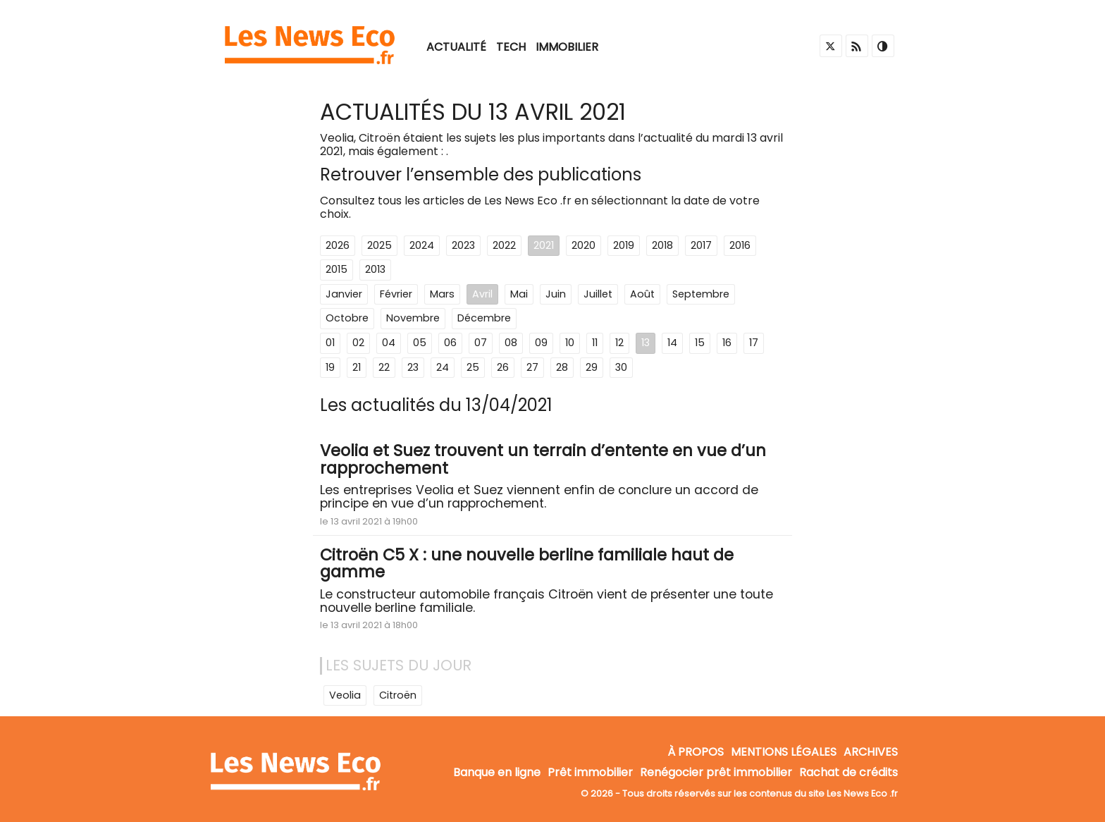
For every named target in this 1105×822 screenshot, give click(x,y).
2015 (336, 269)
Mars (442, 294)
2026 (338, 245)
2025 (379, 245)
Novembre (413, 318)
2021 (543, 245)
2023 (463, 245)
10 (569, 343)
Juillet (598, 294)
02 (358, 343)
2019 (623, 245)
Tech (511, 47)
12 (619, 343)
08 (511, 343)
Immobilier (567, 47)
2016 (740, 245)
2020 (583, 245)
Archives (871, 752)
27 (532, 367)
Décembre (484, 318)
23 (413, 367)
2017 (701, 245)
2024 (421, 245)
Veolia (345, 695)
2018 (662, 245)
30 (621, 367)
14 (672, 343)
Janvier (344, 294)
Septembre (700, 294)
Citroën (397, 695)
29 (592, 367)
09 (541, 343)
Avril (482, 294)
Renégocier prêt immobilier (716, 773)
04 (388, 343)
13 (645, 343)
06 (450, 343)
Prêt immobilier (590, 773)
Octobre (347, 318)
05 (419, 343)
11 (595, 343)
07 (480, 343)
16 (726, 343)
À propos (695, 752)
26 (503, 367)
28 (562, 367)
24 (442, 367)
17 (753, 343)
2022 (504, 245)
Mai (519, 294)
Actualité (456, 47)
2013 (375, 269)
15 (700, 343)
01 (330, 343)
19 (330, 367)
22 (384, 367)
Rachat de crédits (848, 773)
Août (642, 294)
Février (396, 294)
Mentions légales (784, 752)
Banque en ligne (497, 773)
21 (356, 367)
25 (473, 367)
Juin (555, 294)
